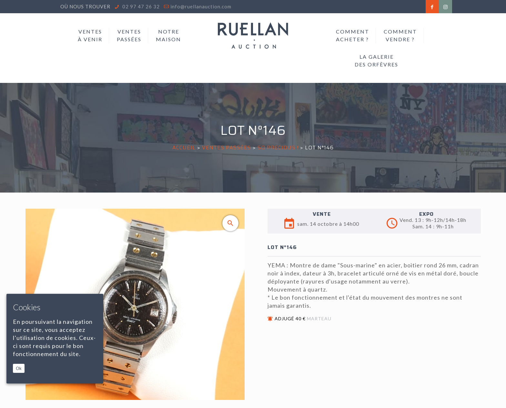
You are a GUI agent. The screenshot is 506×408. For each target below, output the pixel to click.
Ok (19, 368)
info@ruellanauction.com (200, 6)
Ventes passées (226, 148)
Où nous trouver (85, 6)
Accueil (184, 148)
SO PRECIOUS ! (278, 148)
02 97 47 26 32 (140, 6)
